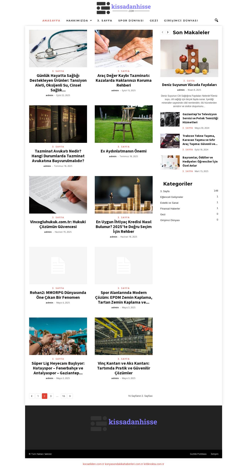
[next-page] (168, 32)
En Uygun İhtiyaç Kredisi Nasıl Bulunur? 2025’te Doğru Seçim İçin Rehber (124, 226)
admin (49, 95)
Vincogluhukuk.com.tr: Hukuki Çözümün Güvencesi (58, 224)
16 (63, 396)
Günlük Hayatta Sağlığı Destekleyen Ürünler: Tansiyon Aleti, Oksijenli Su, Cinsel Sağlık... (58, 83)
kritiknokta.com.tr (154, 464)
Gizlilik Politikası (198, 453)
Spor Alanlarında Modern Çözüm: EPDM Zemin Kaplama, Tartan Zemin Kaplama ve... (123, 297)
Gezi (154, 20)
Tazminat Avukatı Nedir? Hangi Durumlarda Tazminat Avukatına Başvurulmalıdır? (58, 155)
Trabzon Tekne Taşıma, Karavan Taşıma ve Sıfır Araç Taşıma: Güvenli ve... (200, 140)
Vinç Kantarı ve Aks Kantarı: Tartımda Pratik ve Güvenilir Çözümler (123, 367)
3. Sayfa (105, 20)
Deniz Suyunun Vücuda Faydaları (189, 84)
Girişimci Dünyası (181, 20)
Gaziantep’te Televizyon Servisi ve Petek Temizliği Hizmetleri (200, 118)
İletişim (214, 453)
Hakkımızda (79, 20)
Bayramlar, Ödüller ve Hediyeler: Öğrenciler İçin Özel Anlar (200, 161)
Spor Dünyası (131, 20)
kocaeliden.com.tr (93, 464)
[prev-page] (162, 32)
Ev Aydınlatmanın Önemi (124, 151)
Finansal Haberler (170, 208)
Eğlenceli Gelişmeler (171, 197)
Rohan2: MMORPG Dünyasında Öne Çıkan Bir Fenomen (58, 295)
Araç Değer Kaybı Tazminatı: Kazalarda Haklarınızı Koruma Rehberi (124, 80)
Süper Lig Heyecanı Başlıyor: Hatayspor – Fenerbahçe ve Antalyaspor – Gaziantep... (58, 367)
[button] (216, 20)
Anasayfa (51, 20)
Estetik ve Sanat (169, 202)
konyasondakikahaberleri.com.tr (124, 464)
